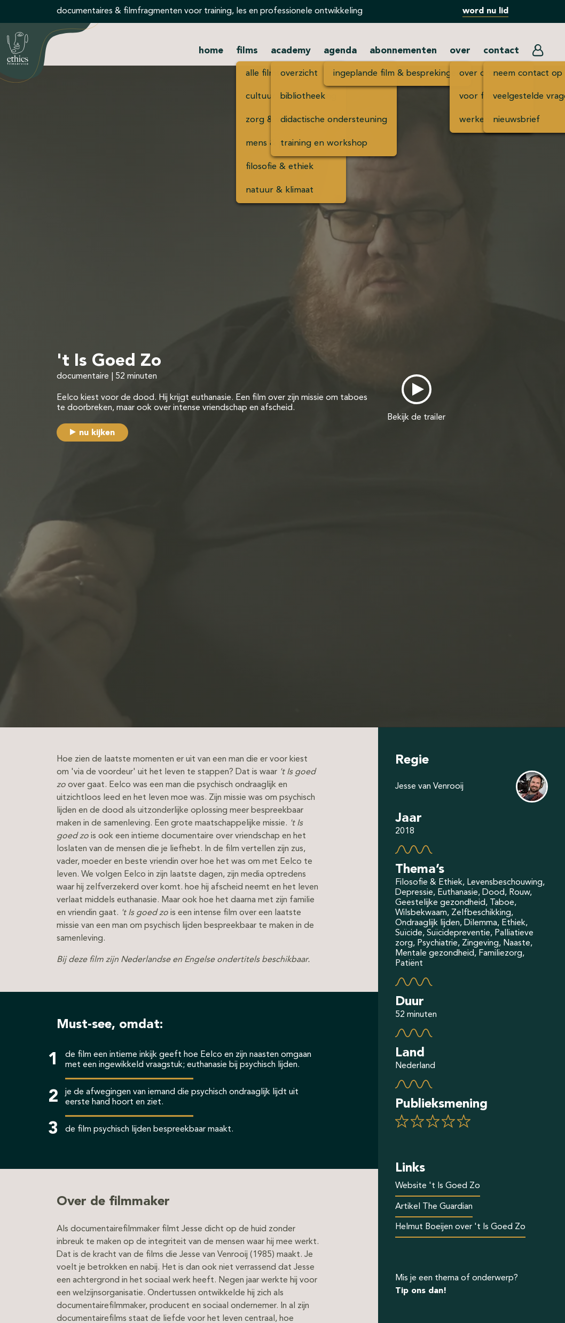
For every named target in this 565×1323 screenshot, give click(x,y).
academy (291, 50)
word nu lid (485, 11)
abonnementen (403, 50)
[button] (538, 52)
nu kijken (97, 433)
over (460, 50)
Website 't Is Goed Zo (437, 1186)
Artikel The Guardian (434, 1206)
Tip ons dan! (420, 1291)
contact (501, 50)
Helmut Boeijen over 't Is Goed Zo (460, 1227)
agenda (340, 50)
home (211, 50)
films (247, 50)
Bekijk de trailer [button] (416, 417)
